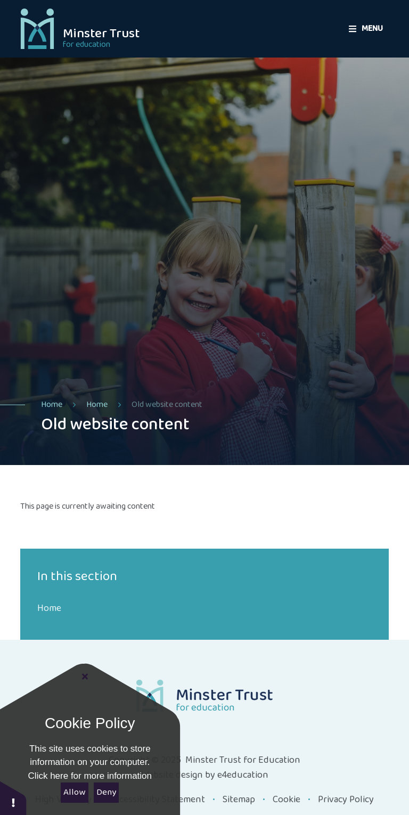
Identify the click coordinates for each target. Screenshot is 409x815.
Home (51, 404)
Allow (74, 792)
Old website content (167, 404)
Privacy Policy (346, 799)
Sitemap (239, 799)
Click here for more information (90, 776)
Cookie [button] (286, 799)
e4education (242, 775)
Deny (106, 792)
